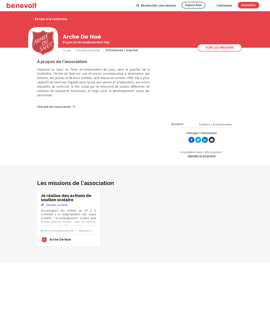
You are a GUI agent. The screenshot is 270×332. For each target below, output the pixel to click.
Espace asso (193, 5)
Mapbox (177, 124)
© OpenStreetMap (222, 124)
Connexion (224, 5)
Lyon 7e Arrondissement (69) (86, 42)
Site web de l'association (56, 106)
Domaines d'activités (88, 50)
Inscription (249, 5)
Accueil (67, 50)
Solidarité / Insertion (122, 50)
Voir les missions (219, 47)
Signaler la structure (202, 156)
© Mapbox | (206, 124)
